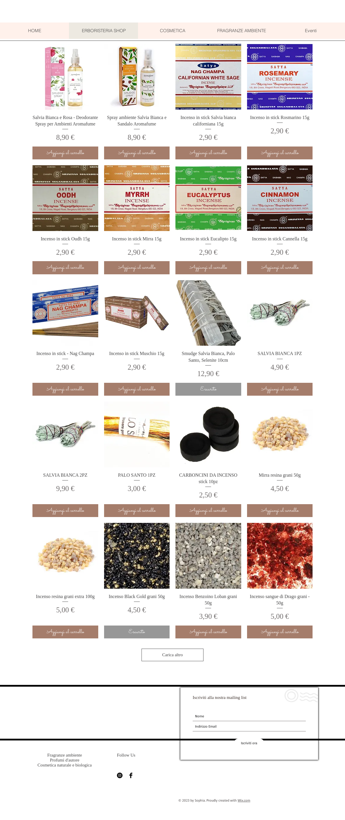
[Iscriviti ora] (249, 743)
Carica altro (172, 654)
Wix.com (244, 800)
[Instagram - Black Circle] (120, 775)
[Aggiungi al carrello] (65, 153)
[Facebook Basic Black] (131, 775)
